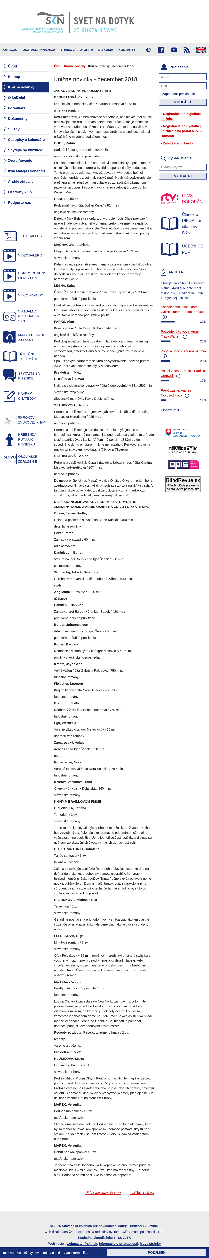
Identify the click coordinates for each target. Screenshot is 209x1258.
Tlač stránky (144, 1192)
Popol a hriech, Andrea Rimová (183, 351)
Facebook (161, 49)
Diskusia (105, 49)
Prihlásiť (183, 102)
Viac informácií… (76, 1253)
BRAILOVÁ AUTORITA (76, 49)
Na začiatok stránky (105, 1192)
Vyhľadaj (183, 176)
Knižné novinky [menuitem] (21, 87)
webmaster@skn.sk (82, 1243)
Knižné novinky (75, 66)
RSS (186, 49)
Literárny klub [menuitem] (20, 192)
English (201, 49)
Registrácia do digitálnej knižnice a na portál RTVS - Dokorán (182, 131)
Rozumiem (157, 1252)
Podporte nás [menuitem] (19, 202)
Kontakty (126, 49)
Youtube (174, 49)
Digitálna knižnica (39, 49)
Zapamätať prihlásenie (177, 94)
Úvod (57, 66)
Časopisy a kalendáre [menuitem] (26, 140)
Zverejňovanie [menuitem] (20, 161)
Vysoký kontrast (148, 49)
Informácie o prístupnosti (118, 1243)
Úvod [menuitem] (12, 66)
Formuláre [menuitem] (17, 108)
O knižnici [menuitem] (16, 98)
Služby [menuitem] (14, 129)
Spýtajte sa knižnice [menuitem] (25, 150)
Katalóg (10, 49)
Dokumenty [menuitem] (18, 119)
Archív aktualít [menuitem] (20, 182)
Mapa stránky (150, 1243)
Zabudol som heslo (178, 143)
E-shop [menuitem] (14, 77)
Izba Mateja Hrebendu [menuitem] (26, 171)
